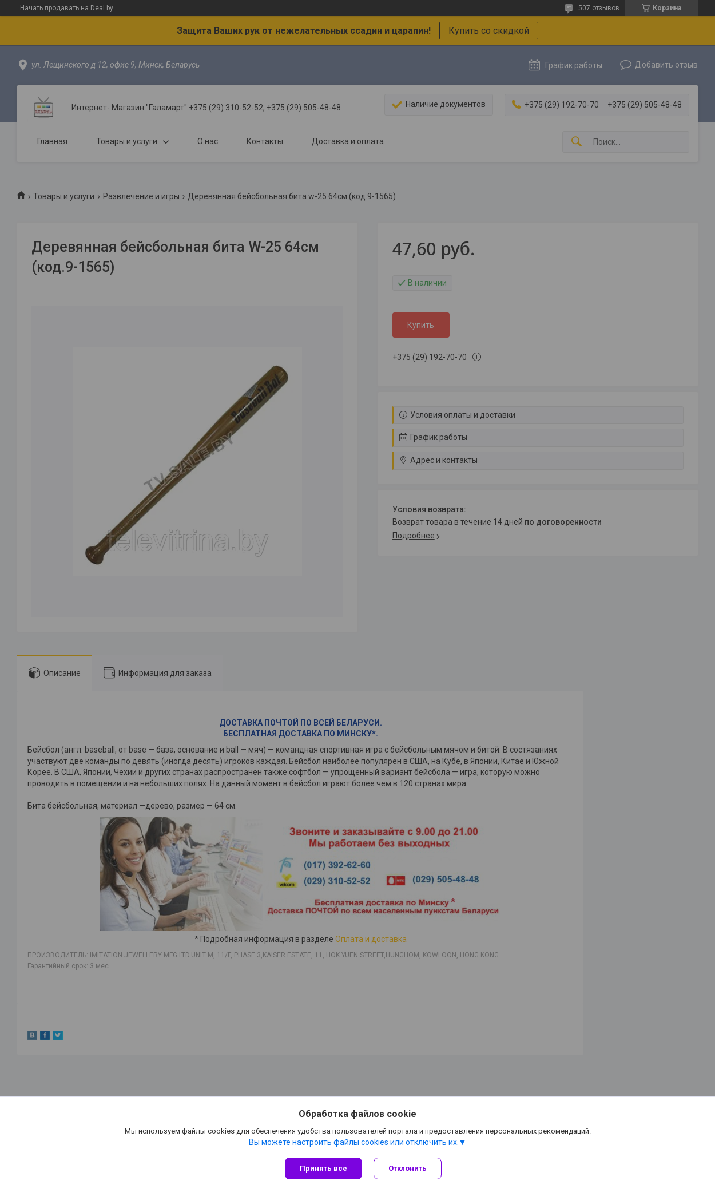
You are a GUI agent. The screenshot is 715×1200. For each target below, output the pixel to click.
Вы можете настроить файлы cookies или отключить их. (354, 1142)
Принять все (323, 1168)
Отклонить (407, 1168)
